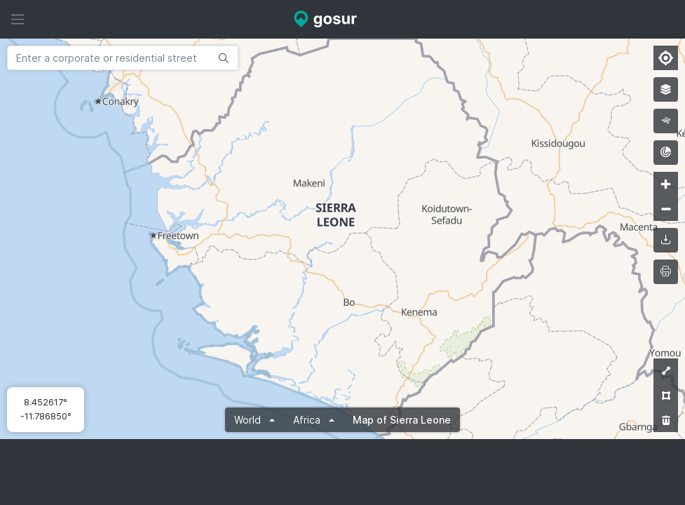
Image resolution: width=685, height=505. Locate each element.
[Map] (342, 239)
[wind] (665, 121)
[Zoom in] (665, 184)
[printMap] (665, 272)
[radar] (665, 152)
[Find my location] (665, 58)
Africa (308, 420)
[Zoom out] (665, 208)
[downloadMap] (665, 240)
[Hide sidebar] (17, 19)
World (249, 420)
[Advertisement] (343, 472)
